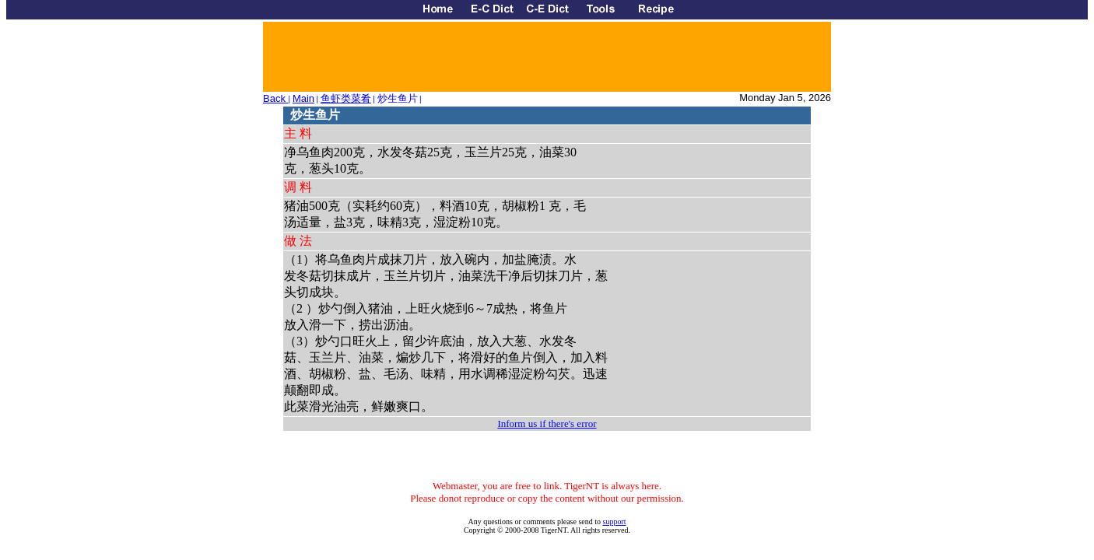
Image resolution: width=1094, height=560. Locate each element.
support (614, 521)
